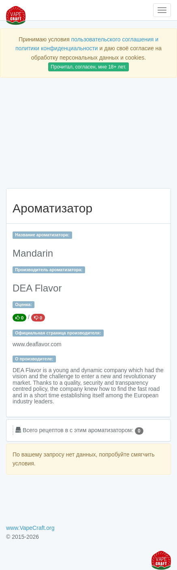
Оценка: (23, 304)
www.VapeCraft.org (30, 528)
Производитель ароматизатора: (48, 269)
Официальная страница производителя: (58, 332)
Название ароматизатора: (42, 234)
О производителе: (34, 358)
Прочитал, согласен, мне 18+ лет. (88, 67)
